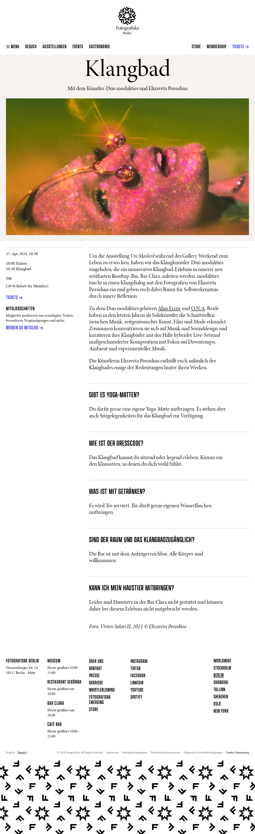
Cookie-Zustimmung (237, 752)
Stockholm (222, 668)
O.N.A (198, 309)
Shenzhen (221, 697)
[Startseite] (127, 20)
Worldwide (222, 661)
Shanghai (221, 682)
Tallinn (219, 689)
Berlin (219, 675)
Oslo (217, 704)
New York (221, 711)
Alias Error (169, 309)
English (10, 752)
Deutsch (22, 752)
